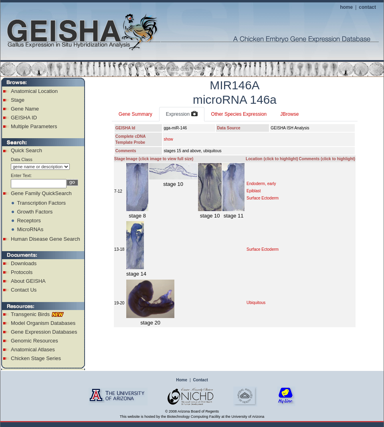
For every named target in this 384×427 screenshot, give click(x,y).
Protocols (21, 272)
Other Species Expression (239, 114)
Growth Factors (35, 212)
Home (181, 380)
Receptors (28, 221)
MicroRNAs (30, 229)
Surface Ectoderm (263, 198)
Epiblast (254, 191)
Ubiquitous (256, 302)
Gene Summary (135, 114)
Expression (182, 114)
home (346, 7)
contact (367, 7)
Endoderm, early (261, 183)
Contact (200, 380)
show (168, 139)
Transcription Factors (41, 203)
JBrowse (289, 114)
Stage (17, 100)
